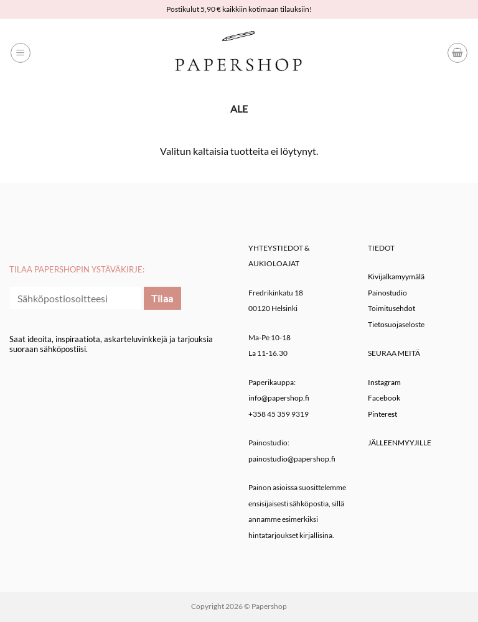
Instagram (384, 382)
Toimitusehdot (391, 308)
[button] (20, 53)
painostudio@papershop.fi (291, 458)
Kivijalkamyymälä (396, 276)
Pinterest (382, 414)
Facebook (384, 397)
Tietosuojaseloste (396, 324)
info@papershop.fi (278, 397)
